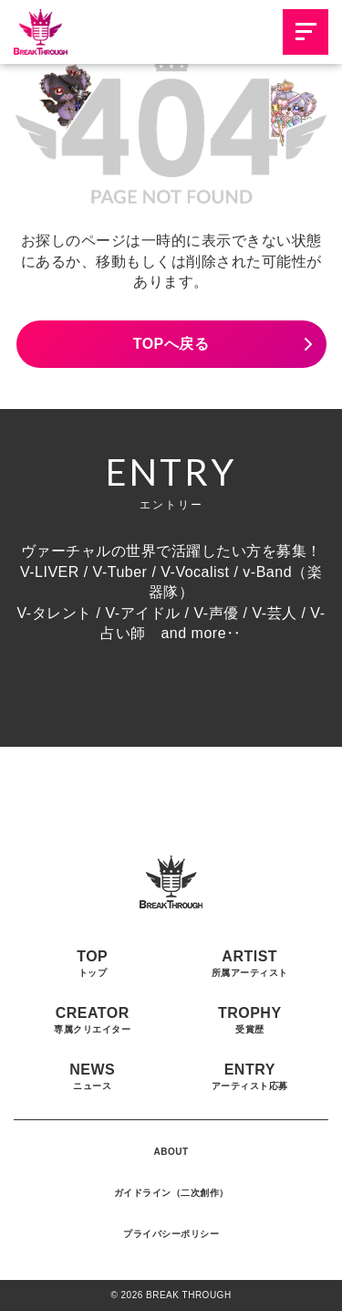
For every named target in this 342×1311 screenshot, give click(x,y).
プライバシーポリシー (171, 1234)
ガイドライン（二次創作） (171, 1193)
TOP (92, 963)
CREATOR (92, 1019)
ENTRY (250, 1076)
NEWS (92, 1076)
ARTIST (250, 963)
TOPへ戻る (171, 343)
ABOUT (170, 1152)
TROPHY (250, 1019)
